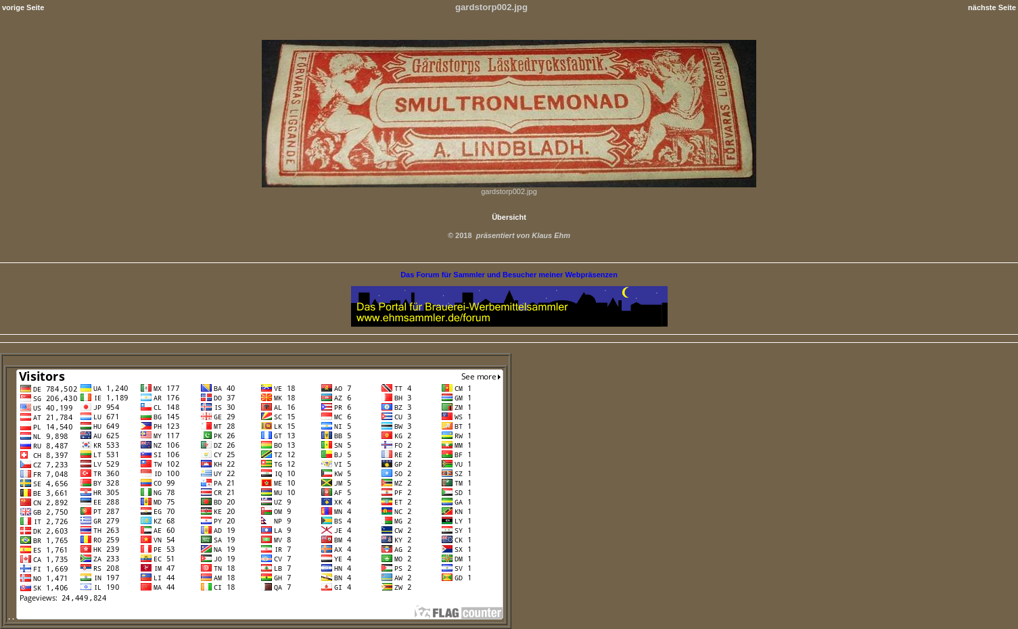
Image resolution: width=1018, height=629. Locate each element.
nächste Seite (992, 7)
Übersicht (509, 217)
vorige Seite (23, 7)
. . (255, 617)
